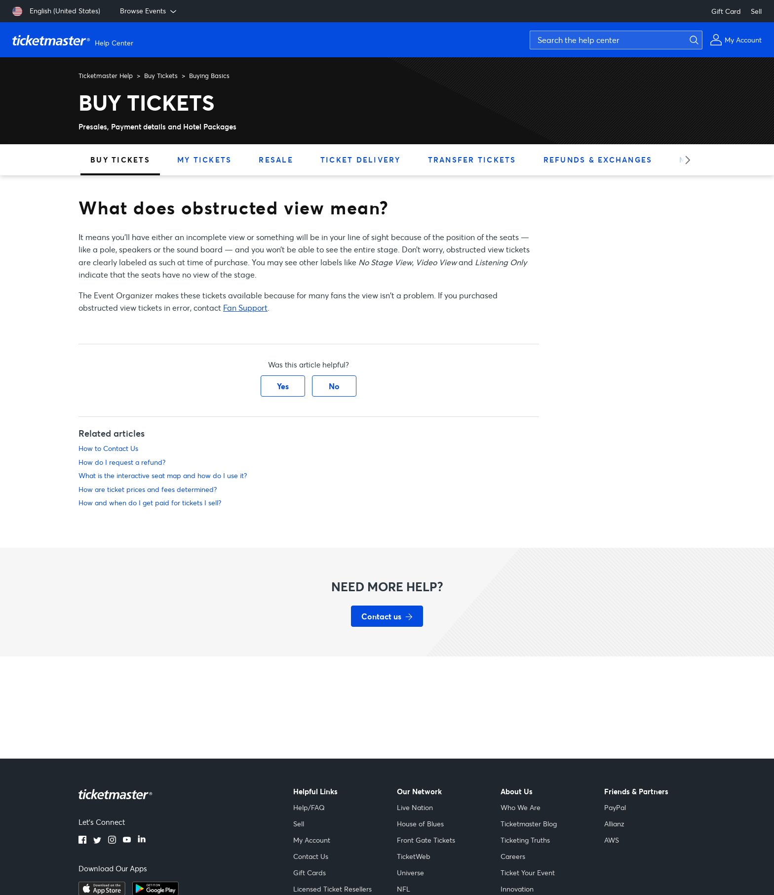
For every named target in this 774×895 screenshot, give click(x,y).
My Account (311, 840)
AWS (611, 840)
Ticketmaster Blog (529, 823)
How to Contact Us (108, 448)
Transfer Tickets (472, 159)
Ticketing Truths (525, 840)
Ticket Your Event (528, 872)
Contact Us (310, 856)
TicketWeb (413, 856)
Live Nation (415, 807)
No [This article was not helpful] (334, 386)
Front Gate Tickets (426, 840)
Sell (756, 11)
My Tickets (204, 159)
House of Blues (420, 823)
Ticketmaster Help (105, 75)
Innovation (517, 889)
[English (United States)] (56, 11)
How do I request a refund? (121, 462)
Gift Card (726, 11)
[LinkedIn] (142, 841)
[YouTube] (127, 841)
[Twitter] (97, 841)
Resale (276, 159)
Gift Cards (309, 872)
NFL (403, 889)
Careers (513, 856)
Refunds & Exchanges (598, 159)
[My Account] (736, 40)
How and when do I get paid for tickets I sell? (149, 502)
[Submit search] (692, 40)
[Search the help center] (616, 40)
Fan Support (245, 307)
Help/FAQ (309, 807)
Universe (410, 872)
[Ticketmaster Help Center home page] (74, 40)
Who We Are (521, 807)
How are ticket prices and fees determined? (147, 489)
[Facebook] (82, 841)
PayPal (615, 807)
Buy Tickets (161, 75)
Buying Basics (209, 75)
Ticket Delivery (360, 159)
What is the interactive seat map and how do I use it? (162, 475)
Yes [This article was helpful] (283, 386)
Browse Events (149, 11)
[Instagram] (112, 841)
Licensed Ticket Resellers (332, 889)
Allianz (614, 823)
